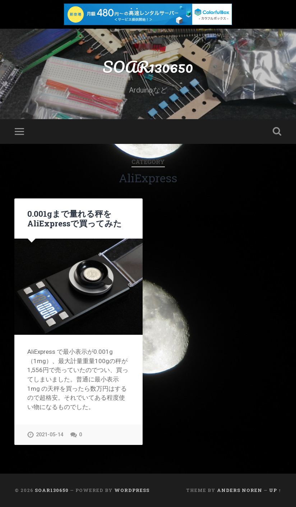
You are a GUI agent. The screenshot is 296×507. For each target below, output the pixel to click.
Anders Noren (239, 490)
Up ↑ (275, 490)
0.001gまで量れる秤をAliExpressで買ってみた (74, 218)
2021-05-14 (49, 435)
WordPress (131, 490)
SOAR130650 (148, 66)
